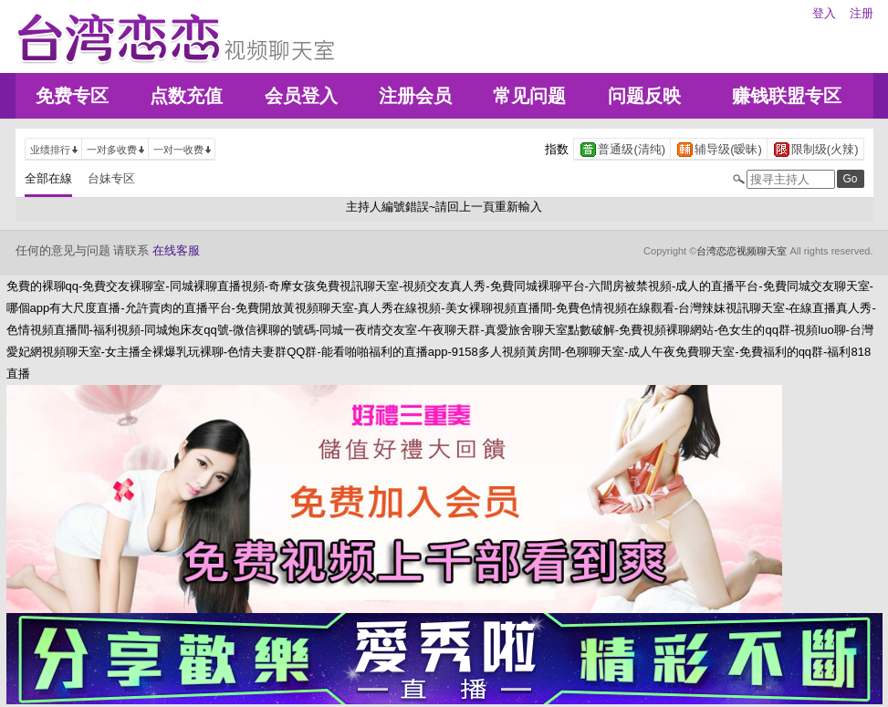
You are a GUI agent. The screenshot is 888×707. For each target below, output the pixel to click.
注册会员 (415, 96)
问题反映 (644, 96)
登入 (824, 13)
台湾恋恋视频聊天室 (741, 250)
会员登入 (301, 96)
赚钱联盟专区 (786, 96)
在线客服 (176, 250)
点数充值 (186, 96)
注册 (861, 13)
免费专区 (72, 96)
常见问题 (529, 96)
